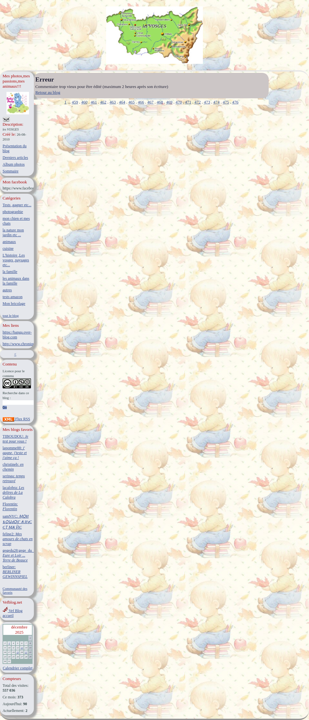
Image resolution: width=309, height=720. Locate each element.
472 (197, 102)
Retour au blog (47, 92)
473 (207, 102)
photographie (13, 211)
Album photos (14, 164)
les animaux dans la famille (16, 281)
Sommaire (10, 171)
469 (169, 102)
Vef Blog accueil (13, 613)
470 (178, 102)
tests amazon (13, 297)
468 (160, 102)
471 (188, 102)
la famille (10, 271)
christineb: (13, 467)
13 (22, 648)
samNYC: (17, 522)
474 (216, 102)
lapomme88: (15, 453)
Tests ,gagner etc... (17, 205)
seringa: (14, 478)
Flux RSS (16, 419)
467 (150, 102)
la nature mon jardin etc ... (13, 232)
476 (235, 102)
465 (131, 102)
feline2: (18, 539)
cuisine (8, 248)
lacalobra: (13, 492)
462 (103, 102)
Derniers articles (15, 157)
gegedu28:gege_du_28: (21, 555)
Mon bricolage (14, 303)
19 (17, 652)
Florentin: (10, 506)
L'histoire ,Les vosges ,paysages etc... (16, 260)
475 (226, 102)
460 (84, 102)
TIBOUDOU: (15, 438)
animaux (9, 241)
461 (94, 102)
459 (75, 102)
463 (112, 102)
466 (141, 102)
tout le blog (11, 315)
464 (122, 102)
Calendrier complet (18, 668)
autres (7, 290)
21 (26, 652)
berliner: (15, 572)
